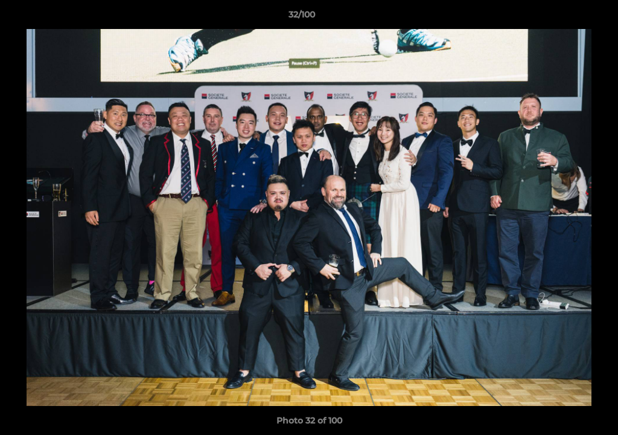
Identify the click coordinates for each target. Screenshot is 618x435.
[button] (567, 17)
